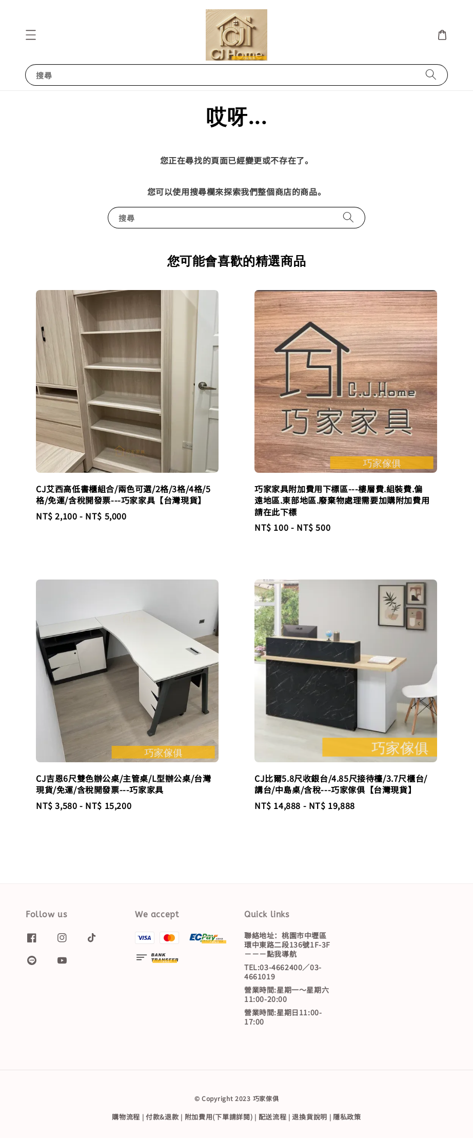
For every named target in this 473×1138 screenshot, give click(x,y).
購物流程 (126, 1117)
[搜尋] (431, 75)
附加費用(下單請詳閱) (219, 1117)
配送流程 (273, 1117)
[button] (30, 35)
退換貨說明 (309, 1117)
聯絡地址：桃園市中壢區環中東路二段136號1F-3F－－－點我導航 (287, 945)
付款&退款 (162, 1117)
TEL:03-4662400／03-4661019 (283, 971)
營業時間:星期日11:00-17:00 (283, 1017)
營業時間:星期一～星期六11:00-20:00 (286, 994)
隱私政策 (347, 1117)
